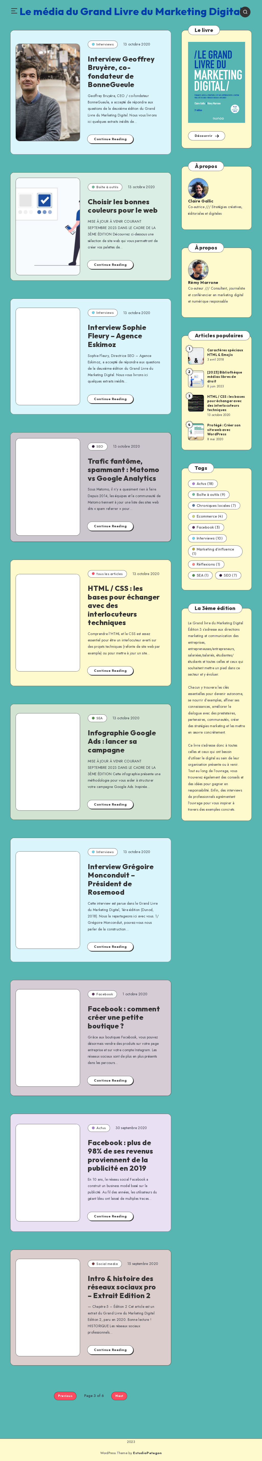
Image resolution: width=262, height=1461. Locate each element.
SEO (97, 446)
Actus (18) (203, 483)
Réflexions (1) (206, 564)
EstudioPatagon (147, 1453)
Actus (99, 1128)
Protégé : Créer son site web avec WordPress (224, 429)
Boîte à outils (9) (208, 494)
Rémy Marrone (203, 282)
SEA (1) (200, 575)
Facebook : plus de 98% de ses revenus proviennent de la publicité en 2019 (120, 1155)
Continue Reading (110, 139)
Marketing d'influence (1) (213, 551)
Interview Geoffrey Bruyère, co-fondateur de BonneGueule (121, 71)
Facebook (102, 994)
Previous (65, 1396)
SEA (97, 718)
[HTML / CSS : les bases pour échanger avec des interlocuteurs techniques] (195, 403)
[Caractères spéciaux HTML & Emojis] (195, 356)
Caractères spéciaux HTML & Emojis (225, 352)
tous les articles (107, 574)
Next (119, 1396)
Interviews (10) (207, 538)
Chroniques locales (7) (214, 505)
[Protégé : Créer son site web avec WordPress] (195, 431)
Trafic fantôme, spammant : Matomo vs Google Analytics (123, 470)
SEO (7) (228, 575)
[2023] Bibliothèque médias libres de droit (224, 376)
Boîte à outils (105, 187)
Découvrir (207, 136)
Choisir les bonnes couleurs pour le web (123, 206)
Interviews (103, 44)
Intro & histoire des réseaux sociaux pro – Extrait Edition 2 (122, 1287)
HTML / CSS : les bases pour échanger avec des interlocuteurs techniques (226, 403)
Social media (105, 1264)
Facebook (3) (206, 527)
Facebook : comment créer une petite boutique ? (124, 1017)
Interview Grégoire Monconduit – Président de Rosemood (121, 879)
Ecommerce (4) (207, 516)
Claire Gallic (201, 200)
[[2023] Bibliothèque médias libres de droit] (195, 378)
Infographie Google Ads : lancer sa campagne (122, 741)
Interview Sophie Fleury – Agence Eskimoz (117, 336)
